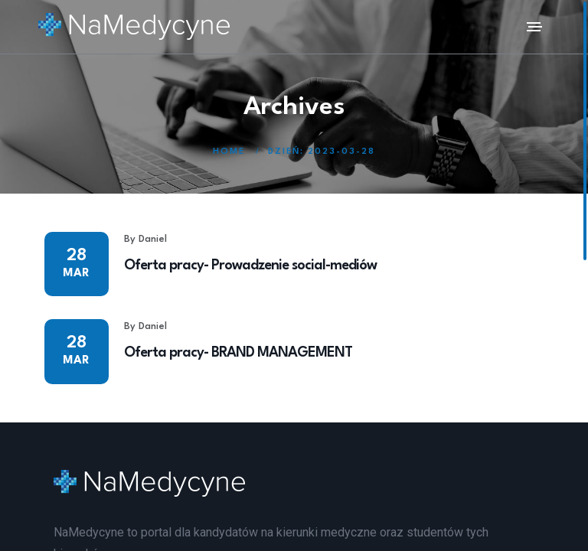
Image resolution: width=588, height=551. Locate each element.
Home (229, 152)
